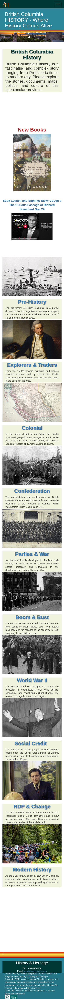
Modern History (32, 869)
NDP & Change (31, 806)
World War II (32, 680)
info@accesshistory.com (35, 971)
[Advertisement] (31, 920)
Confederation (32, 491)
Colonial (32, 428)
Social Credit (31, 743)
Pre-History (32, 302)
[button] (5, 37)
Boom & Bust (32, 617)
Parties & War (32, 554)
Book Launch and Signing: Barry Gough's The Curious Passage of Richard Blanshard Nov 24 (32, 205)
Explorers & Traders (32, 365)
